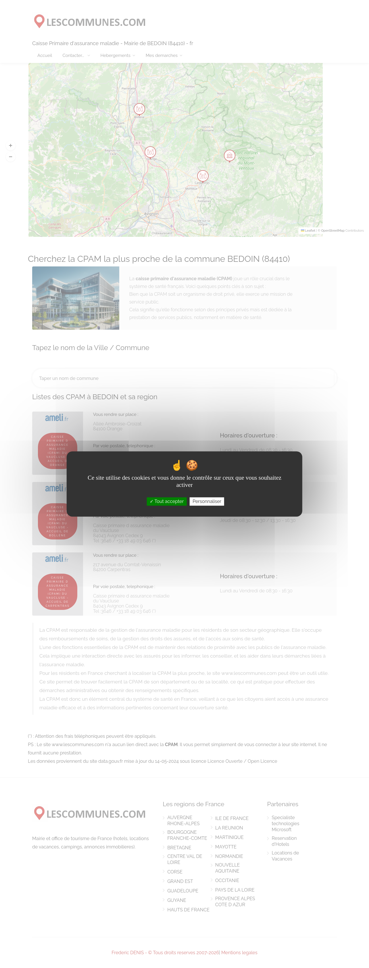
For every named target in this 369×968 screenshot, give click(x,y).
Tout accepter (167, 501)
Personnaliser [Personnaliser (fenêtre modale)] (207, 501)
